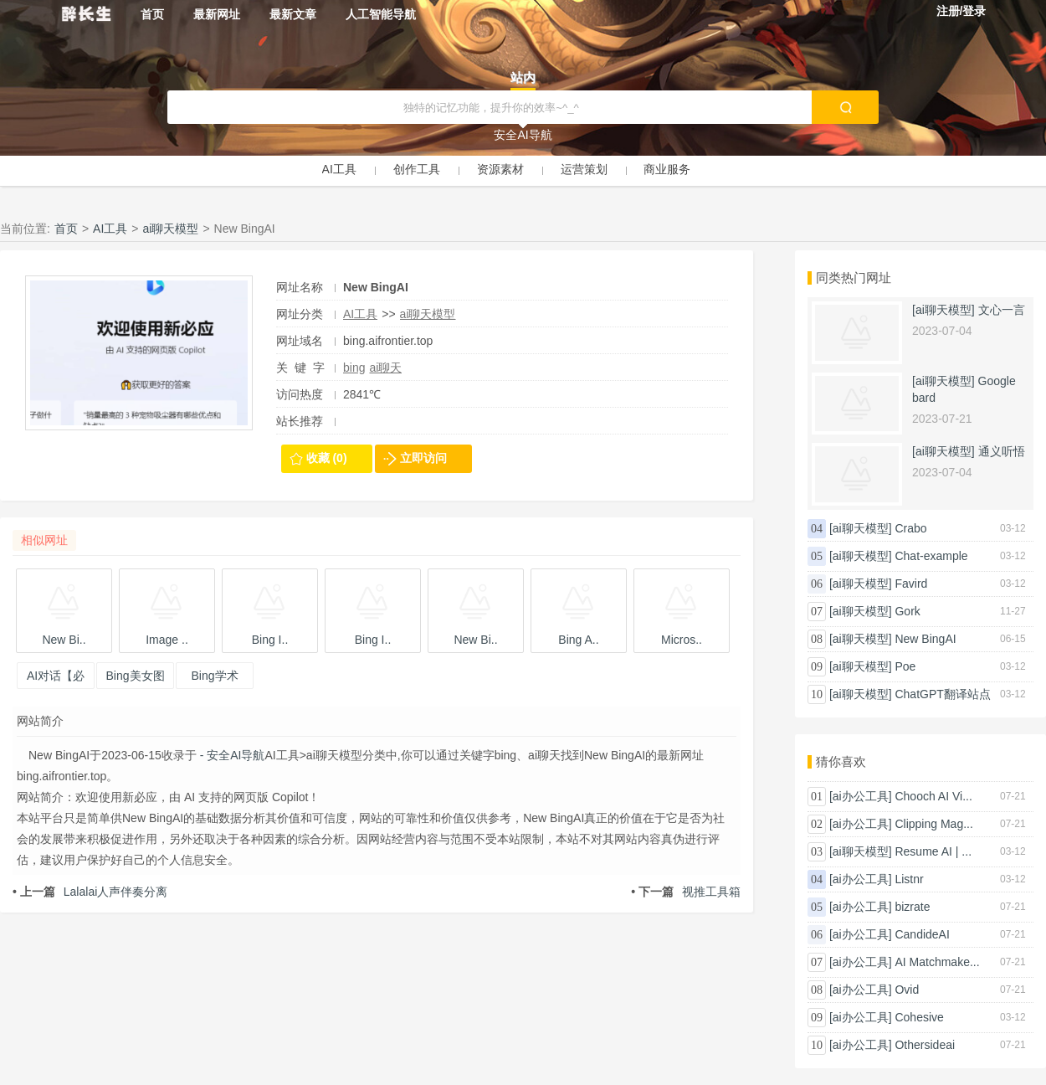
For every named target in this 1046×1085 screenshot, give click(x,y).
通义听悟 (1001, 451)
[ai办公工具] (860, 796)
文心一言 (1001, 309)
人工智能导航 (381, 14)
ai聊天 (385, 367)
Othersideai (925, 1045)
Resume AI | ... (933, 851)
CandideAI (922, 934)
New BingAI (925, 638)
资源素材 (500, 169)
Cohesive (919, 1017)
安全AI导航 (522, 134)
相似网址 (44, 540)
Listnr (909, 879)
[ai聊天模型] (943, 309)
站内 (523, 77)
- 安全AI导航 (231, 755)
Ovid (907, 989)
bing (354, 367)
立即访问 (423, 458)
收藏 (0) (326, 458)
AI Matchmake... (937, 962)
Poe (905, 666)
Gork (907, 611)
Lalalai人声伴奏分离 (90, 891)
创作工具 (416, 169)
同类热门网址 (853, 277)
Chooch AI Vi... (933, 796)
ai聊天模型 (171, 228)
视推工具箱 (686, 891)
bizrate (912, 906)
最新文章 (292, 14)
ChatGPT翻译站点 (942, 694)
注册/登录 (961, 11)
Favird (911, 583)
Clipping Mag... (933, 823)
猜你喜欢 (841, 761)
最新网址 (216, 14)
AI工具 (339, 169)
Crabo (910, 528)
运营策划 (584, 169)
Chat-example (931, 556)
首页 (152, 14)
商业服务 (666, 169)
